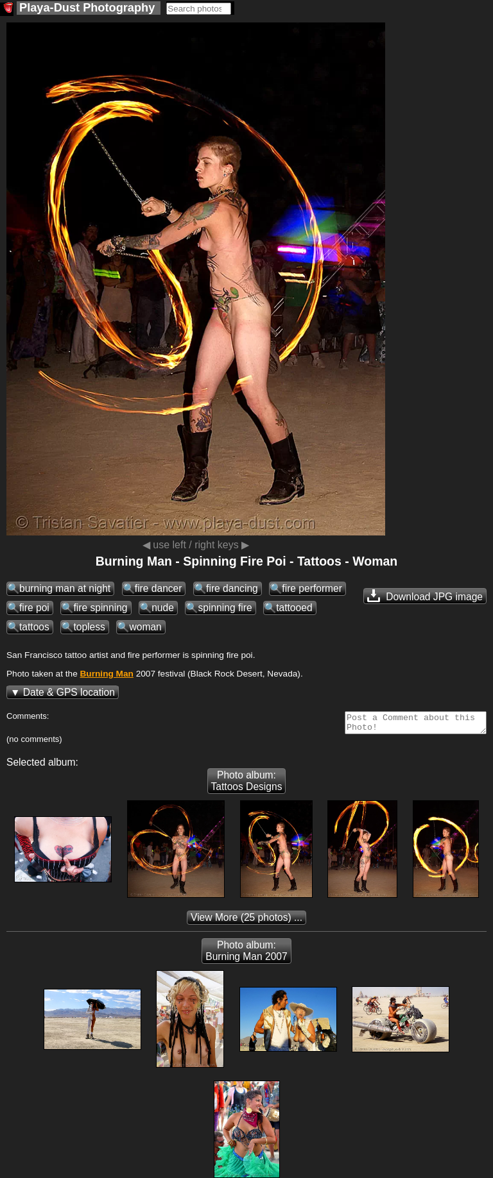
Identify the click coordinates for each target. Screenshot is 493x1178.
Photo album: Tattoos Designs (246, 784)
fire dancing (232, 588)
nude (162, 607)
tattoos (34, 626)
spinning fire (225, 607)
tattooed (294, 607)
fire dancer (158, 588)
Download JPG (425, 595)
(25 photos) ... (246, 921)
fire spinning (100, 607)
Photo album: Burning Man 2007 (246, 954)
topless (89, 626)
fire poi (34, 607)
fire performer (312, 588)
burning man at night (64, 588)
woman (145, 626)
